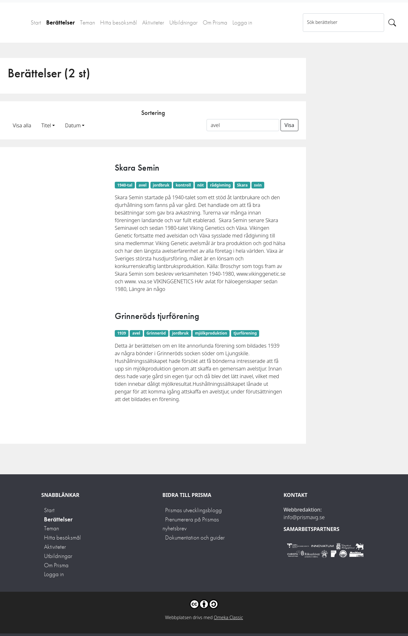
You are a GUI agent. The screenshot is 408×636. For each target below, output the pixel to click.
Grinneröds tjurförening (157, 316)
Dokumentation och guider (195, 537)
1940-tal (124, 185)
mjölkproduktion (211, 333)
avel (143, 185)
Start (36, 22)
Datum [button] (73, 125)
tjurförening (245, 333)
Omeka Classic (228, 617)
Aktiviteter (153, 22)
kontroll (183, 185)
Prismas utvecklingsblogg (193, 510)
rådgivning (220, 185)
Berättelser (60, 22)
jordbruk (161, 185)
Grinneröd (156, 333)
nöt (200, 185)
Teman (87, 22)
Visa (289, 125)
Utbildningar (183, 22)
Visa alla (22, 125)
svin (258, 185)
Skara (242, 185)
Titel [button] (46, 125)
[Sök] (392, 22)
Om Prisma (215, 22)
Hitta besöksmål (118, 22)
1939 (121, 333)
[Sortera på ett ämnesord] (243, 125)
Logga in (242, 22)
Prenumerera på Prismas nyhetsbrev (191, 524)
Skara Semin (137, 167)
